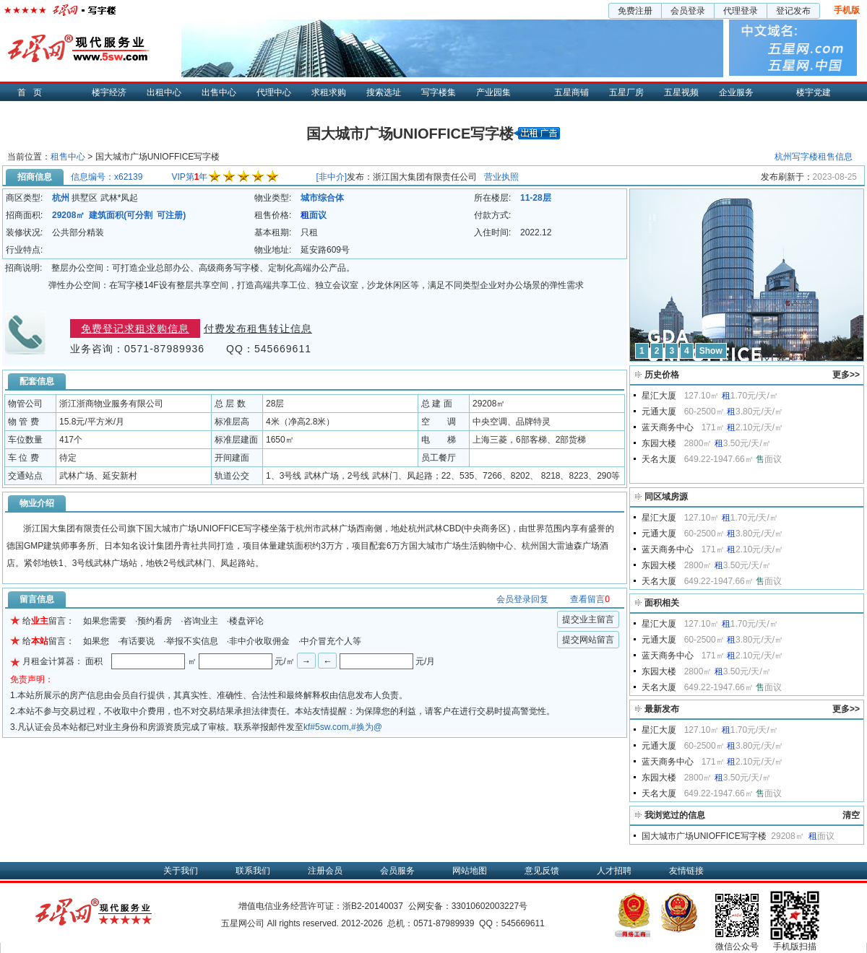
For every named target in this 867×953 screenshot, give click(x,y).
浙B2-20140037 (372, 906)
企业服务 (736, 92)
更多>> (846, 375)
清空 (851, 815)
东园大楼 (659, 443)
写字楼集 (438, 92)
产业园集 (493, 92)
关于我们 (180, 871)
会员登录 (687, 11)
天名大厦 (659, 459)
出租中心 (164, 92)
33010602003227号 (489, 906)
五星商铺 (571, 92)
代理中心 (273, 92)
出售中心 (219, 92)
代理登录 (740, 11)
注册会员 (325, 871)
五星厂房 (626, 92)
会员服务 (397, 871)
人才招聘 (614, 871)
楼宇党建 (813, 92)
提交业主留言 (588, 619)
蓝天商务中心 (668, 427)
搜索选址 (383, 92)
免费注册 (635, 11)
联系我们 (253, 871)
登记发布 (793, 11)
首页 (33, 92)
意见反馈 (542, 871)
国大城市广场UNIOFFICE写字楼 (704, 836)
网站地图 (469, 871)
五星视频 (681, 92)
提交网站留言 (588, 640)
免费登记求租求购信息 (135, 328)
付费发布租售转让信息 (258, 328)
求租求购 (328, 92)
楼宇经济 (109, 92)
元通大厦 (659, 411)
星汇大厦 (659, 396)
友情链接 (686, 871)
